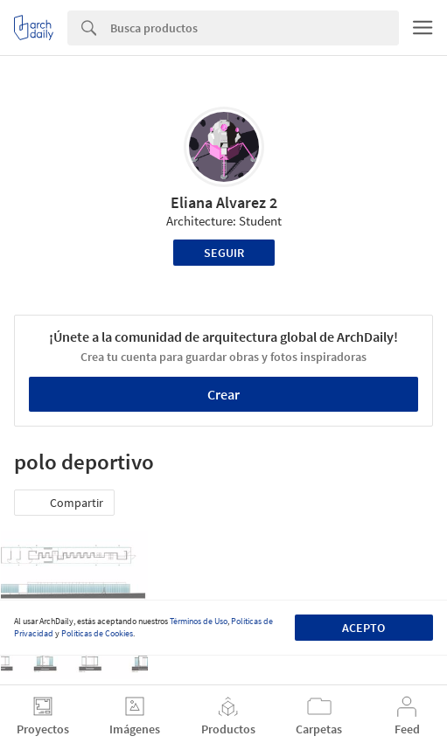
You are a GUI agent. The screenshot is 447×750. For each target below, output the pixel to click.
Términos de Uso (198, 621)
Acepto (363, 627)
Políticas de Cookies (97, 633)
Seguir (224, 252)
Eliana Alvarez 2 (224, 202)
